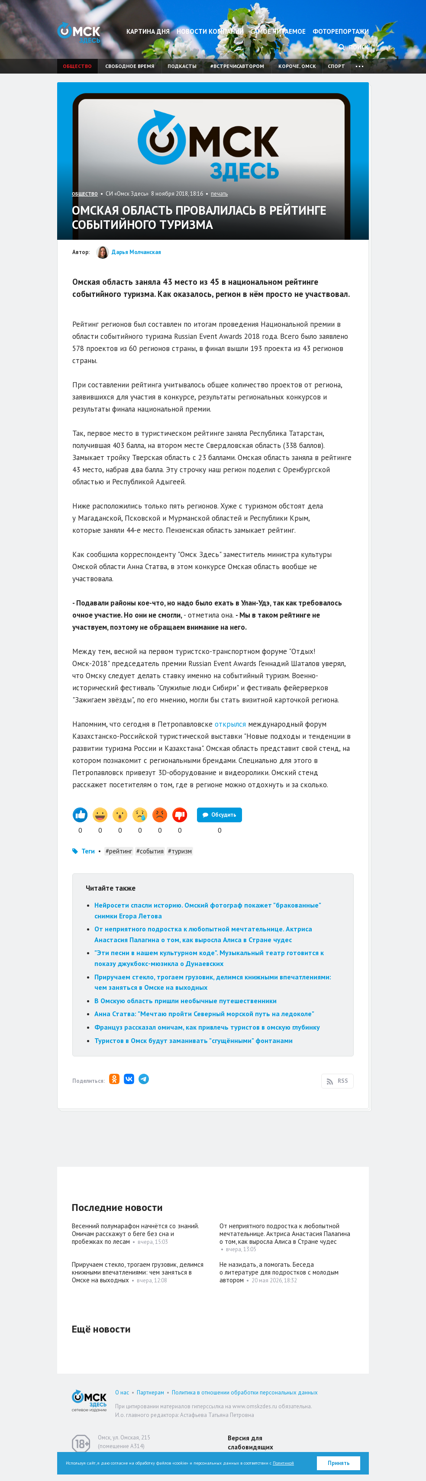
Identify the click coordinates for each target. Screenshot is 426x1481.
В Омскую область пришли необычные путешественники (185, 1000)
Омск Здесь (78, 33)
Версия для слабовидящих (250, 1442)
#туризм (180, 851)
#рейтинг (119, 851)
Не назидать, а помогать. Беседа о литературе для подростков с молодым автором (279, 1272)
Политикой (283, 1463)
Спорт (336, 66)
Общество (77, 66)
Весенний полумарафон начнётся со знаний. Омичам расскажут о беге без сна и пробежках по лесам (135, 1234)
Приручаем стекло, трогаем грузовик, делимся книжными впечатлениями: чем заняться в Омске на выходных (137, 1272)
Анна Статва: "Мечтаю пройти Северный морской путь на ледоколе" (204, 1013)
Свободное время (129, 66)
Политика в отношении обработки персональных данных (245, 1392)
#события (150, 851)
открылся (230, 724)
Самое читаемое (278, 31)
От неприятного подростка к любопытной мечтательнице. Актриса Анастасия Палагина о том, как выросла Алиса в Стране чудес (284, 1234)
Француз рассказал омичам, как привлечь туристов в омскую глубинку (207, 1027)
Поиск (354, 47)
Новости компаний (210, 31)
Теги (88, 851)
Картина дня (148, 31)
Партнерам (150, 1392)
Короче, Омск (297, 66)
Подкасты (182, 66)
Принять (339, 1463)
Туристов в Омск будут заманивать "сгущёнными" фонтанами (193, 1040)
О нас (122, 1392)
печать (219, 193)
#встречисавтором (237, 66)
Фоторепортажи (341, 31)
